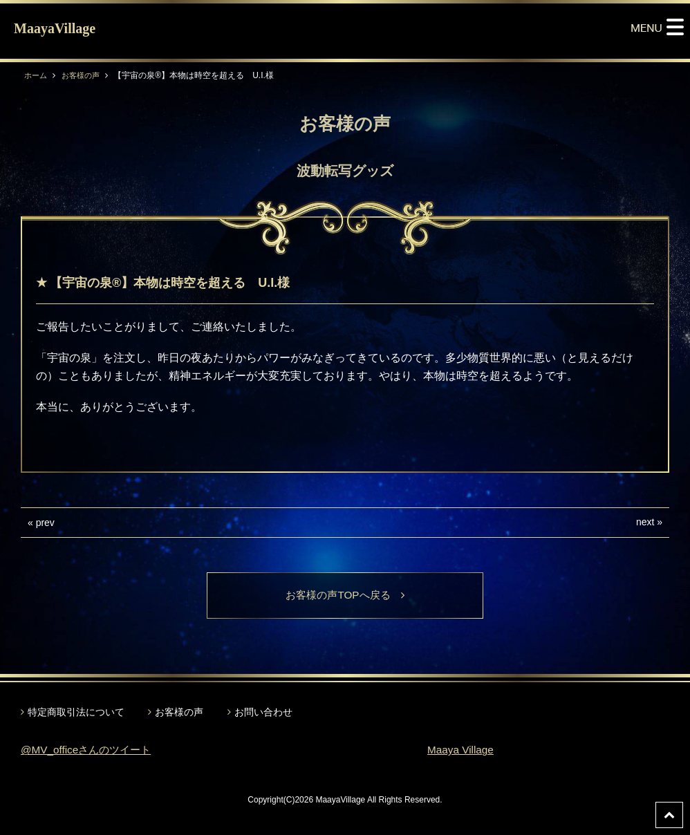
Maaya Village (461, 751)
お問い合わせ (263, 712)
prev (45, 522)
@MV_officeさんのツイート (89, 751)
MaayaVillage (54, 28)
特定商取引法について (76, 712)
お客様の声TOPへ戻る (345, 595)
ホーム (36, 75)
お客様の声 (84, 75)
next (645, 521)
